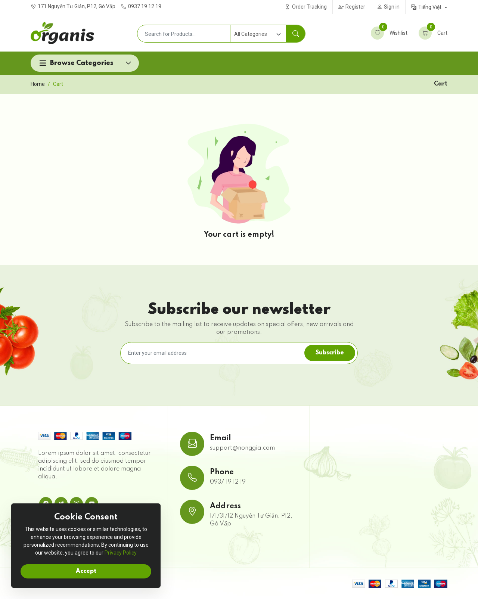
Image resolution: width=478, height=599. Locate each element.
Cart (433, 33)
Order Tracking (306, 6)
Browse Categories (81, 63)
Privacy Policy (121, 553)
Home (38, 84)
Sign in (388, 6)
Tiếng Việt (427, 7)
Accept (86, 571)
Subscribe (330, 353)
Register (351, 6)
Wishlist (389, 33)
